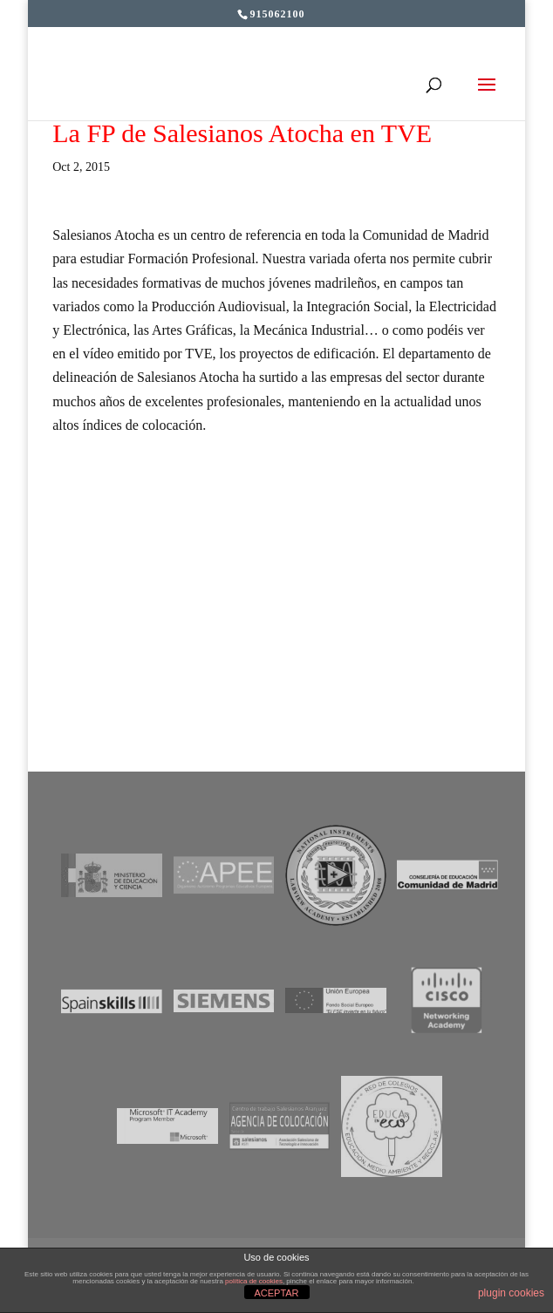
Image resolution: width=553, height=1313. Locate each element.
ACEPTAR (276, 1293)
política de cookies (254, 1281)
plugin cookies (511, 1293)
